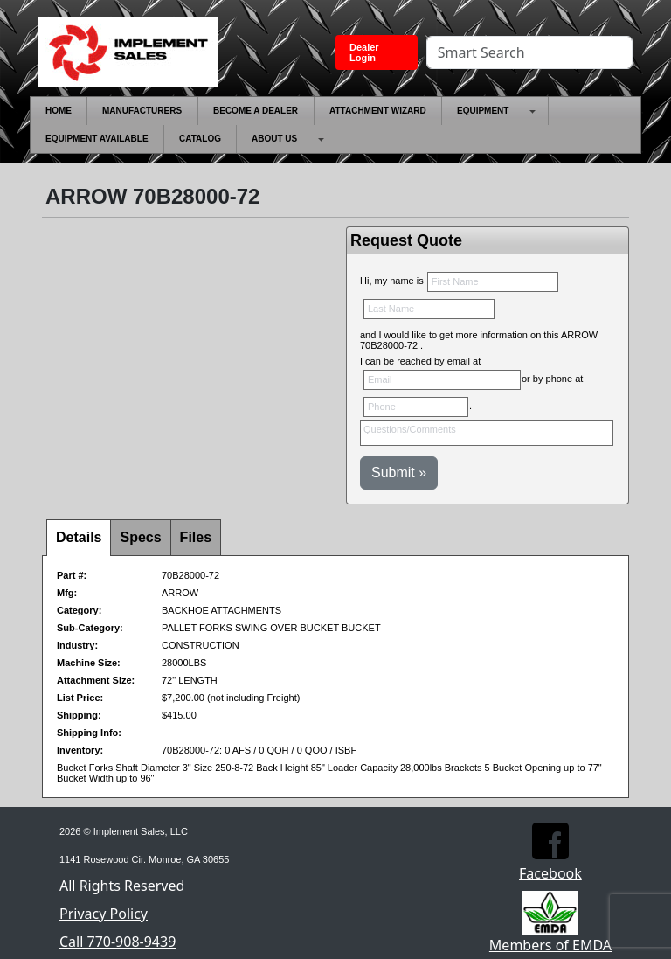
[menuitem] (58, 111)
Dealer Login (364, 52)
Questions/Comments (486, 433)
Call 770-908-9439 (117, 941)
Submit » (398, 472)
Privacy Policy (103, 913)
